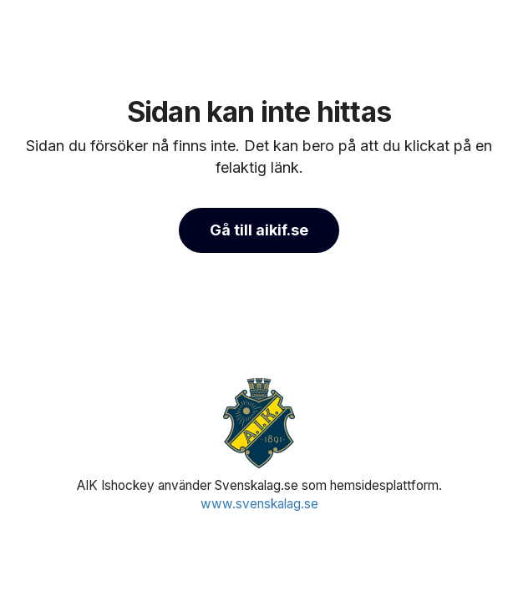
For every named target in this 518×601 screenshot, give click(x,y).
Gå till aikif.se (259, 230)
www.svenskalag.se (259, 504)
